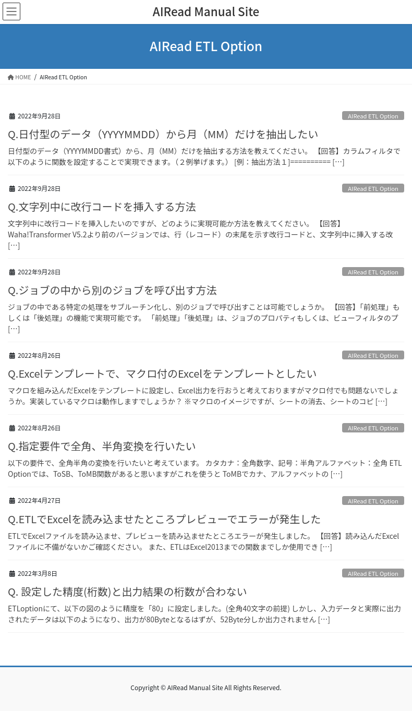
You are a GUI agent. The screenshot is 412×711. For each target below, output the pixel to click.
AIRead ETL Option (373, 116)
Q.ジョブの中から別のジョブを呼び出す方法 (112, 289)
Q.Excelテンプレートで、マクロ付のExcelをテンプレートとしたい (162, 373)
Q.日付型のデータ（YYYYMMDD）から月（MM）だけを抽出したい (163, 133)
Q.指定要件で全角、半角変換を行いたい (102, 445)
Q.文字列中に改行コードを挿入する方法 (102, 206)
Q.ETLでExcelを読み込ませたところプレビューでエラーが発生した (164, 518)
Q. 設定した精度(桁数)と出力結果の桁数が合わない (127, 591)
